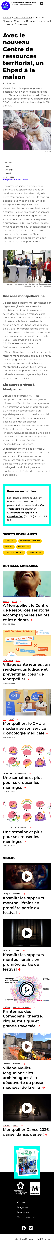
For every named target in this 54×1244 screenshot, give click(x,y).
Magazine (22, 1207)
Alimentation (20, 773)
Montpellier (8, 177)
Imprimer (11, 83)
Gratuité (9, 547)
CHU (4, 719)
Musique (6, 894)
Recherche (7, 773)
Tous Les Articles (23, 17)
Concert (16, 894)
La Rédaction (44, 1239)
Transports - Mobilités (30, 541)
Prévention (8, 170)
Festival (6, 1125)
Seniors (8, 163)
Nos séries (23, 1212)
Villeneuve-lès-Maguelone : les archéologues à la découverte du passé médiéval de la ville (23, 1078)
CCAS (8, 166)
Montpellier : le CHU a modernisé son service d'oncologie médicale (24, 728)
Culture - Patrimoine (14, 552)
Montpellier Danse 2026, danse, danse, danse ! (26, 1132)
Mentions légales (24, 1239)
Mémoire (6, 1064)
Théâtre (6, 1007)
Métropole (10, 541)
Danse (15, 1125)
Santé (8, 173)
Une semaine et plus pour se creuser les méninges (22, 782)
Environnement (35, 552)
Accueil (7, 17)
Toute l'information (28, 1217)
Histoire (16, 1064)
